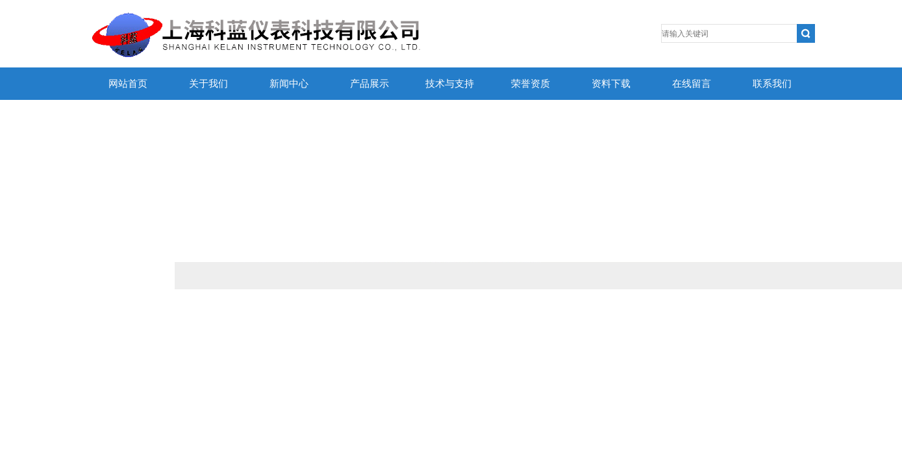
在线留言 (691, 83)
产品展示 (369, 83)
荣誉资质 (530, 83)
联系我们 (772, 83)
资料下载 (611, 83)
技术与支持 (449, 83)
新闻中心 (288, 83)
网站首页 (127, 83)
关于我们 (208, 83)
